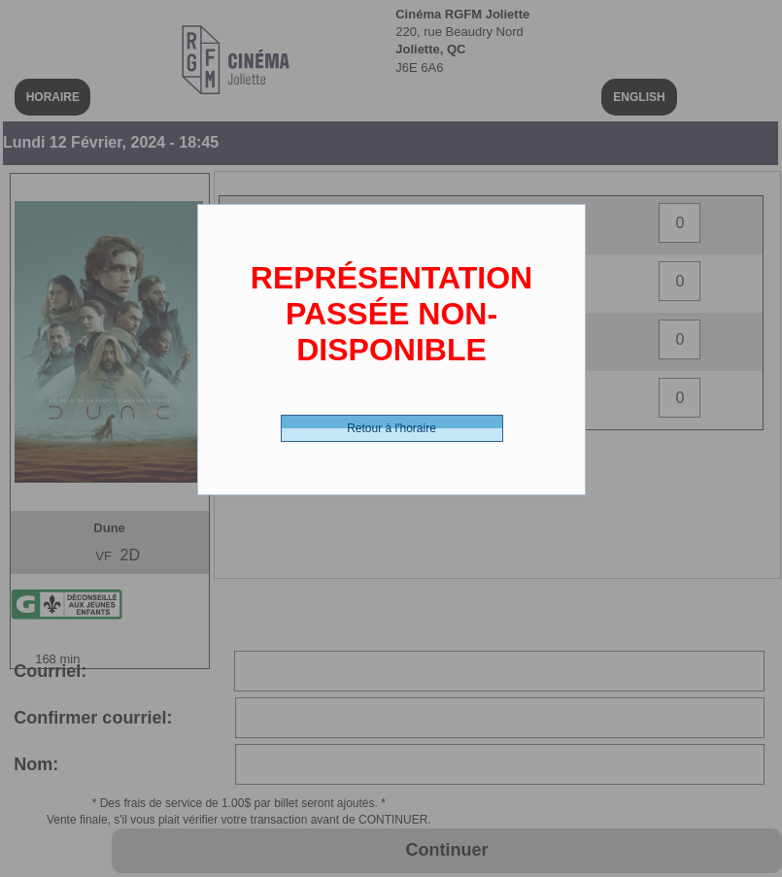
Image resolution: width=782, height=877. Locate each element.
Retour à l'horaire (391, 428)
